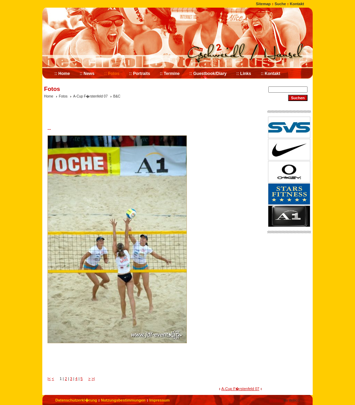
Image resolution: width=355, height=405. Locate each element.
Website (276, 400)
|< (49, 379)
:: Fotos (111, 73)
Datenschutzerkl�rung (76, 400)
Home (48, 96)
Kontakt (297, 4)
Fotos (63, 96)
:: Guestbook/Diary (207, 73)
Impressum (159, 400)
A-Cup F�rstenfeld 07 (90, 96)
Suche (280, 4)
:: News (87, 73)
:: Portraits (139, 73)
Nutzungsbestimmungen (123, 400)
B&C (117, 96)
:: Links (243, 73)
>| (93, 379)
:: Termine (170, 73)
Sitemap (263, 4)
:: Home (62, 73)
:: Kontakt (270, 73)
